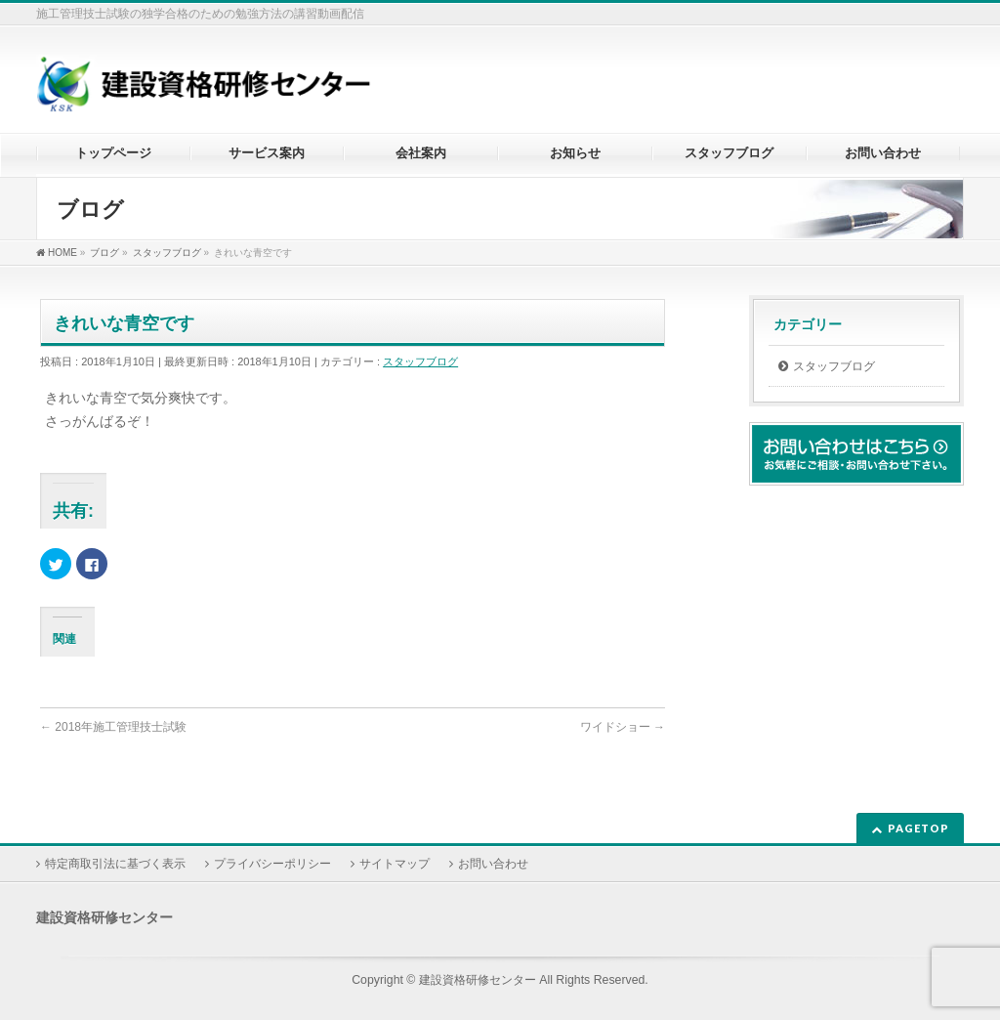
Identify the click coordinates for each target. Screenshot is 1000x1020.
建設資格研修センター (477, 980)
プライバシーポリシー (272, 864)
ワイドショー (622, 727)
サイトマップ (394, 864)
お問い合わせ (493, 864)
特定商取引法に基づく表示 (115, 864)
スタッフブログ (420, 361)
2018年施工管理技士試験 (113, 727)
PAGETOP (918, 828)
